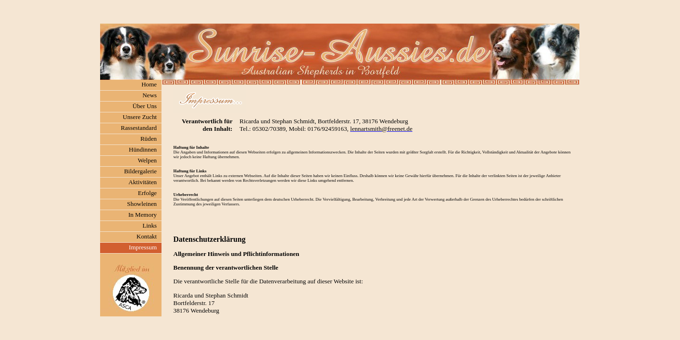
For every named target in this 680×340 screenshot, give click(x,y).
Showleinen (142, 203)
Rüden (148, 138)
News (150, 95)
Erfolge (147, 192)
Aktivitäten (142, 182)
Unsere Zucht (140, 116)
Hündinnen (143, 149)
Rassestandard (139, 127)
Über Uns (145, 106)
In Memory (142, 214)
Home (149, 84)
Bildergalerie (140, 171)
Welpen (147, 160)
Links (150, 225)
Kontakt (146, 236)
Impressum (143, 247)
